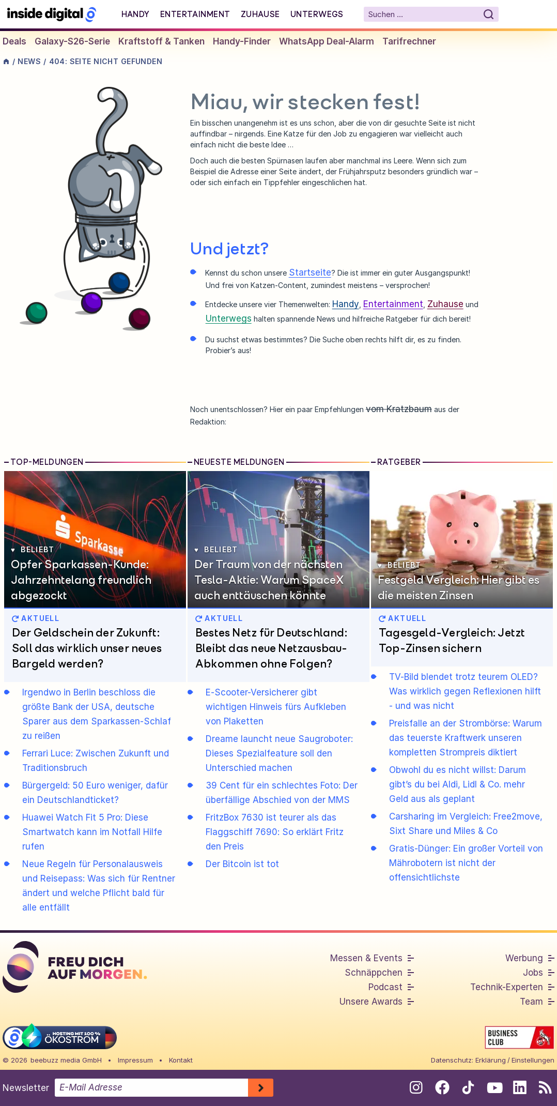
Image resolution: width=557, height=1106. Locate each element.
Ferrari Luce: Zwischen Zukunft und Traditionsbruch (95, 760)
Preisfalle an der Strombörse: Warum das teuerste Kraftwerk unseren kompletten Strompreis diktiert (465, 737)
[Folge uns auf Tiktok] (468, 1089)
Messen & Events (366, 958)
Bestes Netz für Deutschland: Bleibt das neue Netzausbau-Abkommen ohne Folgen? (271, 648)
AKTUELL (35, 618)
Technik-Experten (506, 987)
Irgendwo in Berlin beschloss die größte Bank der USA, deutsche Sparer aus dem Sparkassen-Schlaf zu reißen (96, 714)
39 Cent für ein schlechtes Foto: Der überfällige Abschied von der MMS (282, 792)
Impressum (135, 1060)
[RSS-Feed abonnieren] (545, 1087)
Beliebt (32, 549)
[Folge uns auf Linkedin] (519, 1087)
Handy (135, 14)
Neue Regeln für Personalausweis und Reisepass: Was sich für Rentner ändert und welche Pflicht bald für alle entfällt (98, 886)
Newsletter (26, 1088)
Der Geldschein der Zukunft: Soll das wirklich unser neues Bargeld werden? (87, 648)
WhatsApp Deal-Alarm (326, 41)
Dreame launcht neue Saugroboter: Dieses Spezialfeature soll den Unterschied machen (279, 753)
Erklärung (490, 1060)
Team (531, 1001)
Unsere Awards (371, 1001)
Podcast (385, 987)
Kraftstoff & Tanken (161, 41)
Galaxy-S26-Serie (72, 41)
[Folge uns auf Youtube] (494, 1087)
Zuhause (260, 14)
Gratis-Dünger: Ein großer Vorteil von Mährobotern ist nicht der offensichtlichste (466, 863)
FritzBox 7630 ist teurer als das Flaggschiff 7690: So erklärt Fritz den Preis (275, 832)
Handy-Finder (242, 41)
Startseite (310, 272)
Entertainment (195, 14)
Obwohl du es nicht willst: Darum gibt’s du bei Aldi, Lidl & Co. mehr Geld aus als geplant (457, 784)
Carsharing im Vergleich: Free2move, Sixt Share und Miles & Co (466, 823)
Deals (14, 41)
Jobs (533, 972)
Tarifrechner (409, 41)
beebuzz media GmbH (66, 1060)
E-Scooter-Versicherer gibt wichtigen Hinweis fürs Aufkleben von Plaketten (276, 706)
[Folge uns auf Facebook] (442, 1087)
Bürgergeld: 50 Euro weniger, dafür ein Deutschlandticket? (95, 792)
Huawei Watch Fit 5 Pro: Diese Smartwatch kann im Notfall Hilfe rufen (92, 832)
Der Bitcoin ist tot (242, 864)
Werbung (524, 958)
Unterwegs (317, 14)
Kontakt (181, 1060)
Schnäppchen (374, 972)
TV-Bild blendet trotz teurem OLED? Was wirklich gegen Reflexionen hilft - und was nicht (465, 691)
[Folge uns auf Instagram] (416, 1087)
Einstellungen (533, 1060)
